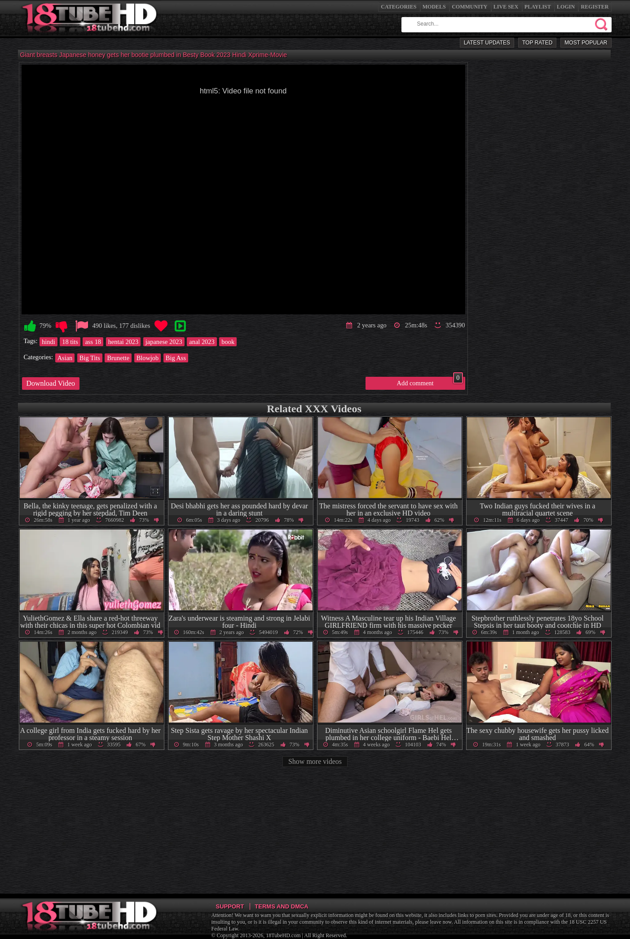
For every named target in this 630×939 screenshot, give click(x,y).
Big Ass (176, 357)
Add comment (430, 382)
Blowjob (148, 357)
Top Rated (537, 43)
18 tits (70, 341)
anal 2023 (201, 341)
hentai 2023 (123, 341)
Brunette (118, 357)
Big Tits (89, 357)
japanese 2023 (163, 341)
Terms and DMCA (281, 906)
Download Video (50, 383)
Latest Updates (487, 43)
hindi (48, 341)
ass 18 (93, 341)
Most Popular (585, 43)
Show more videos (315, 761)
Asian (65, 357)
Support (230, 906)
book (227, 341)
